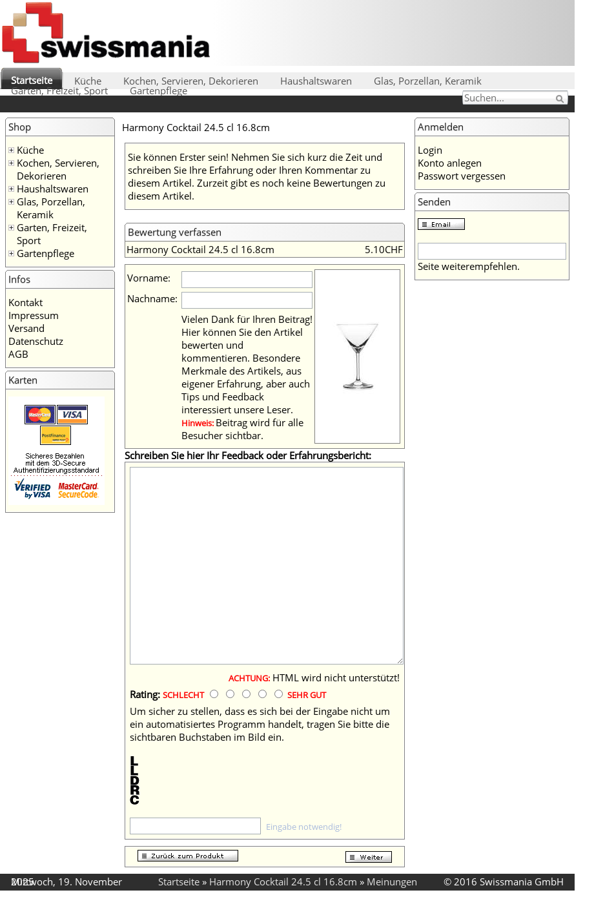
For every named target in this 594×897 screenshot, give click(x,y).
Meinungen (392, 881)
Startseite (31, 80)
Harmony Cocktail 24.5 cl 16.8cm (283, 881)
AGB (18, 353)
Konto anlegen (450, 162)
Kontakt (25, 302)
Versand (26, 328)
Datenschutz (35, 341)
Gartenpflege (158, 90)
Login (430, 149)
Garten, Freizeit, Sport (59, 90)
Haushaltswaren (316, 80)
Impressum (33, 315)
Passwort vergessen (462, 175)
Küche (87, 80)
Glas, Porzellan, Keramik (428, 80)
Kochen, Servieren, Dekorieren (190, 80)
